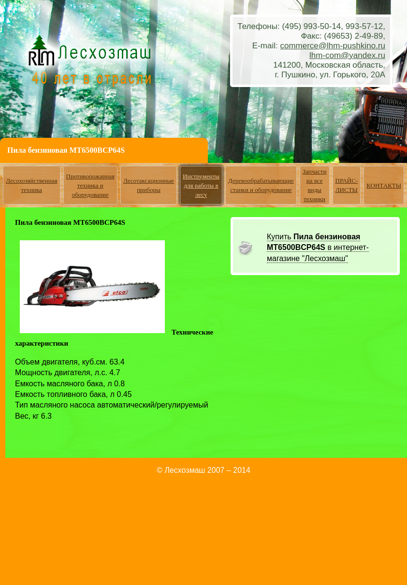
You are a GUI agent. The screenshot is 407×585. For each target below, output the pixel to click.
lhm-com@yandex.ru (347, 55)
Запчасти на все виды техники (315, 185)
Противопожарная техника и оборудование (90, 185)
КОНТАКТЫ (383, 185)
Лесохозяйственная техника (31, 185)
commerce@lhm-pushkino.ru (332, 45)
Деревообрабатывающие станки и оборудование (261, 185)
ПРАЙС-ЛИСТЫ (346, 185)
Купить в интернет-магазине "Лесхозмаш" (318, 248)
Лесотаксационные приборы (148, 185)
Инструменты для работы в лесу (201, 185)
